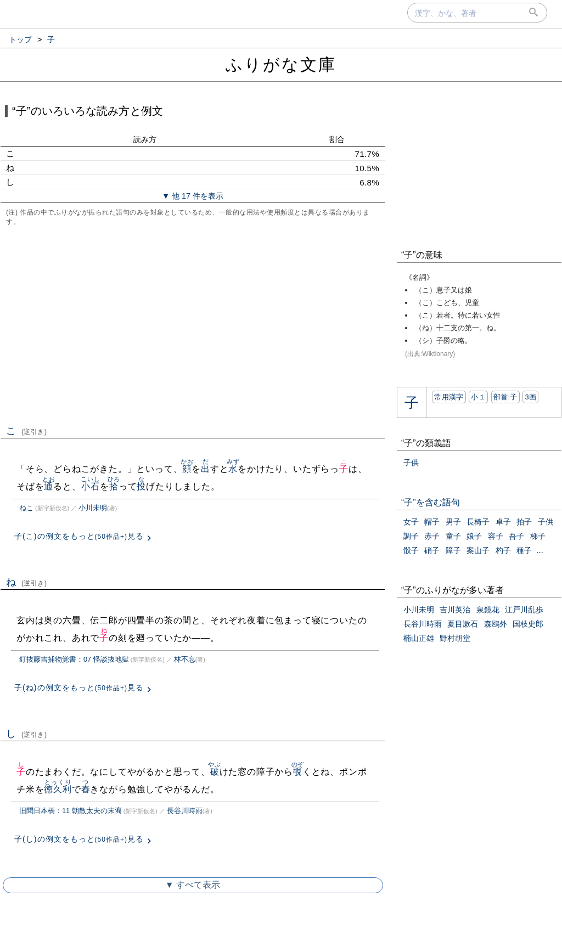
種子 (524, 550)
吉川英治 (455, 609)
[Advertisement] (193, 324)
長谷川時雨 (185, 811)
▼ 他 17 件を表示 (192, 195)
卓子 (503, 521)
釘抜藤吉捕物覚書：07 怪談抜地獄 (74, 659)
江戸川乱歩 (524, 609)
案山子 (478, 550)
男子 (453, 521)
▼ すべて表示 (192, 884)
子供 (411, 462)
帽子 (432, 521)
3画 (530, 397)
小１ (478, 397)
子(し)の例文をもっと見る (79, 839)
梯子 (538, 536)
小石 (90, 486)
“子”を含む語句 (430, 502)
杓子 (503, 550)
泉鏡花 (487, 609)
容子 (495, 536)
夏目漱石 (462, 623)
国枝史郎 (528, 623)
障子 (453, 550)
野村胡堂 (455, 638)
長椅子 (478, 521)
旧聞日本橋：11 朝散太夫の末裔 (70, 811)
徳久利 (57, 789)
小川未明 (92, 508)
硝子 (432, 550)
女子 (411, 521)
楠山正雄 (418, 638)
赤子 (432, 536)
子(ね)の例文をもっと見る (79, 687)
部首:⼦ (505, 397)
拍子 (524, 521)
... (539, 550)
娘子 (474, 536)
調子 (411, 536)
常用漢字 (448, 397)
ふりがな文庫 (281, 64)
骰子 (411, 550)
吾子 (516, 536)
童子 (453, 536)
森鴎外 (495, 623)
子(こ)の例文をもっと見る (79, 536)
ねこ (26, 508)
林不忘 (184, 659)
